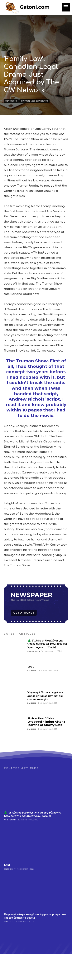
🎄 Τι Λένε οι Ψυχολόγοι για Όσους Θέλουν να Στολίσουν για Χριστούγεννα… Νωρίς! (47, 644)
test (30, 666)
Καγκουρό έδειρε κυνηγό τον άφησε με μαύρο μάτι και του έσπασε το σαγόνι (45, 695)
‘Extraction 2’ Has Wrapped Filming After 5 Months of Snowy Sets (46, 722)
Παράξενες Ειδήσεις (34, 101)
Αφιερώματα (33, 651)
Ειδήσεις (11, 101)
